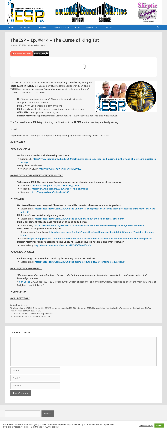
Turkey (13, 311)
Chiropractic (38, 308)
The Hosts (92, 27)
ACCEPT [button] (159, 425)
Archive (45, 27)
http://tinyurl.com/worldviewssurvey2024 (61, 168)
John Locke (24, 281)
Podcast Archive (20, 305)
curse (54, 308)
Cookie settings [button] (146, 425)
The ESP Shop (28, 27)
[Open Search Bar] (158, 27)
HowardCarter (98, 308)
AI (14, 308)
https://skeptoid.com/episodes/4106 (50, 192)
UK (39, 311)
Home (10, 27)
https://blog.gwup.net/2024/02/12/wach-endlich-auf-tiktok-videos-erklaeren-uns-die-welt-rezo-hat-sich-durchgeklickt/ (90, 238)
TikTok (148, 308)
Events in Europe (61, 27)
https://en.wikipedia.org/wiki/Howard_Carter (55, 185)
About (77, 27)
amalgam (20, 308)
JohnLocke (110, 308)
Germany (81, 308)
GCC (74, 308)
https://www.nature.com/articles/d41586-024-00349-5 (62, 245)
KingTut (119, 308)
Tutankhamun (23, 311)
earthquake (63, 308)
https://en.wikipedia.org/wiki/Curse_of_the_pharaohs (60, 188)
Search (47, 413)
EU (70, 308)
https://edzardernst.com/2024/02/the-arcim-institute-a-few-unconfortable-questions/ (80, 261)
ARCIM (29, 308)
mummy (128, 308)
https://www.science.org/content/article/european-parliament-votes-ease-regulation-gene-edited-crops (89, 225)
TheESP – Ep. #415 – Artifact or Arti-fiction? (32, 316)
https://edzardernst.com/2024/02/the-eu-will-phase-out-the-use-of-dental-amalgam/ (79, 218)
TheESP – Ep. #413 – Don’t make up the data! (33, 313)
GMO (89, 308)
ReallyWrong (138, 308)
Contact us (107, 27)
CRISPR (47, 308)
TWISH (34, 311)
